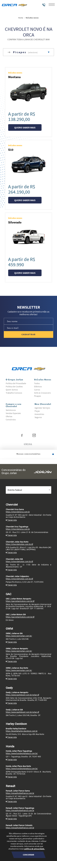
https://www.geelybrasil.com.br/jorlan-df (22, 695)
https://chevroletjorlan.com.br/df (19, 544)
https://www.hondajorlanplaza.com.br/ (22, 753)
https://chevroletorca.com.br (18, 512)
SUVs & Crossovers (42, 392)
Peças (37, 411)
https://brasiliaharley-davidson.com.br (21, 731)
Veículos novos (32, 18)
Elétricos (38, 386)
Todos (37, 383)
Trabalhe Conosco (14, 392)
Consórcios (11, 419)
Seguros (38, 417)
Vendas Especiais (13, 413)
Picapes (37, 396)
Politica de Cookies (14, 386)
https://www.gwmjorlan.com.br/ (19, 636)
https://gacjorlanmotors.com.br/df (20, 601)
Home (20, 18)
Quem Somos (12, 389)
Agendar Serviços (42, 407)
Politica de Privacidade (16, 383)
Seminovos (11, 410)
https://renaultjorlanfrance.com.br (20, 793)
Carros (37, 389)
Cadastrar (29, 334)
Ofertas (9, 416)
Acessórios (39, 414)
